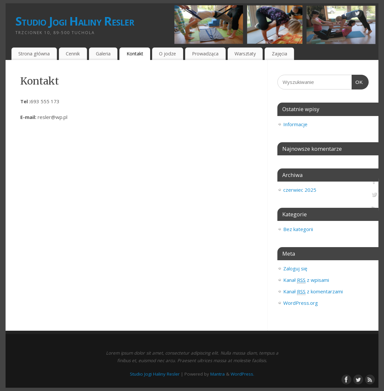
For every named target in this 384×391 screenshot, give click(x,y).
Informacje (295, 124)
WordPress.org (300, 303)
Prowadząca (205, 53)
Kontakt (135, 53)
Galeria (103, 53)
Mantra (217, 374)
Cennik (73, 53)
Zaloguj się (295, 268)
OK (357, 82)
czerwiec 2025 (299, 189)
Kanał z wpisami (306, 280)
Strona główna (34, 53)
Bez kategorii (298, 229)
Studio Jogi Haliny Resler (74, 21)
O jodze (167, 53)
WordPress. (242, 374)
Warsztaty (245, 53)
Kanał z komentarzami (313, 291)
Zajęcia (279, 53)
